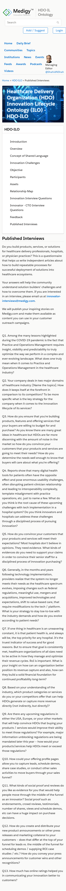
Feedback (16, 217)
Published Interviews (23, 224)
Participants (18, 177)
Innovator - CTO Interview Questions (27, 208)
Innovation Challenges (25, 163)
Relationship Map (21, 191)
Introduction (18, 141)
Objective (16, 170)
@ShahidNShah (54, 72)
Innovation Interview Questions (31, 198)
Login (59, 30)
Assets (14, 184)
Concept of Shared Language (29, 156)
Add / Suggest (35, 30)
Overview (16, 149)
